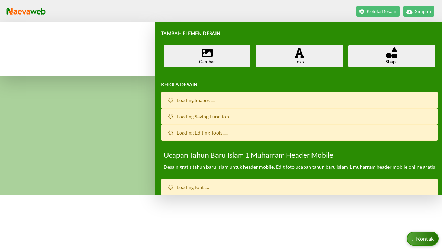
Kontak (423, 238)
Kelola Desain (377, 11)
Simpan (418, 11)
